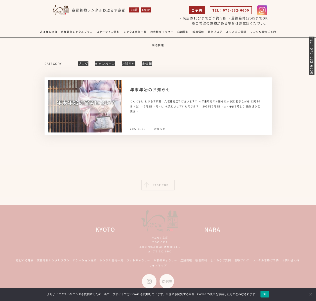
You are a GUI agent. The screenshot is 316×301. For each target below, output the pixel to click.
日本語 (134, 10)
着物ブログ (215, 32)
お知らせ (128, 64)
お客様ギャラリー (165, 262)
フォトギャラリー (138, 262)
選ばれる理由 (48, 32)
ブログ (83, 64)
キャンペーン (105, 64)
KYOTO (105, 231)
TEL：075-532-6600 (230, 10)
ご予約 (196, 10)
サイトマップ (158, 267)
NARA (212, 231)
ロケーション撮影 (108, 32)
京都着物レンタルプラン (77, 32)
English (146, 10)
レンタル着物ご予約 (263, 32)
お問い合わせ (291, 262)
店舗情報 (186, 262)
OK (265, 294)
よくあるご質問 (236, 32)
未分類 (147, 64)
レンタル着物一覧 (135, 32)
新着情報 (198, 32)
